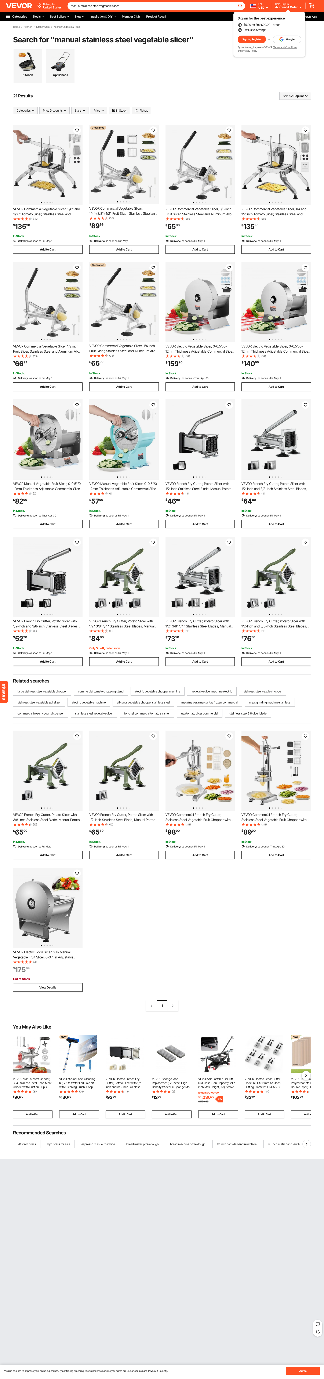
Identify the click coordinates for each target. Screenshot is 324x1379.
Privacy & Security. (158, 1370)
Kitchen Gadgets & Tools (67, 26)
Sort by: (288, 96)
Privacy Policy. (250, 50)
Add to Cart (47, 249)
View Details (47, 987)
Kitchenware (43, 26)
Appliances (60, 75)
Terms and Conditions (285, 47)
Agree (303, 1370)
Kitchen (28, 26)
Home (16, 26)
